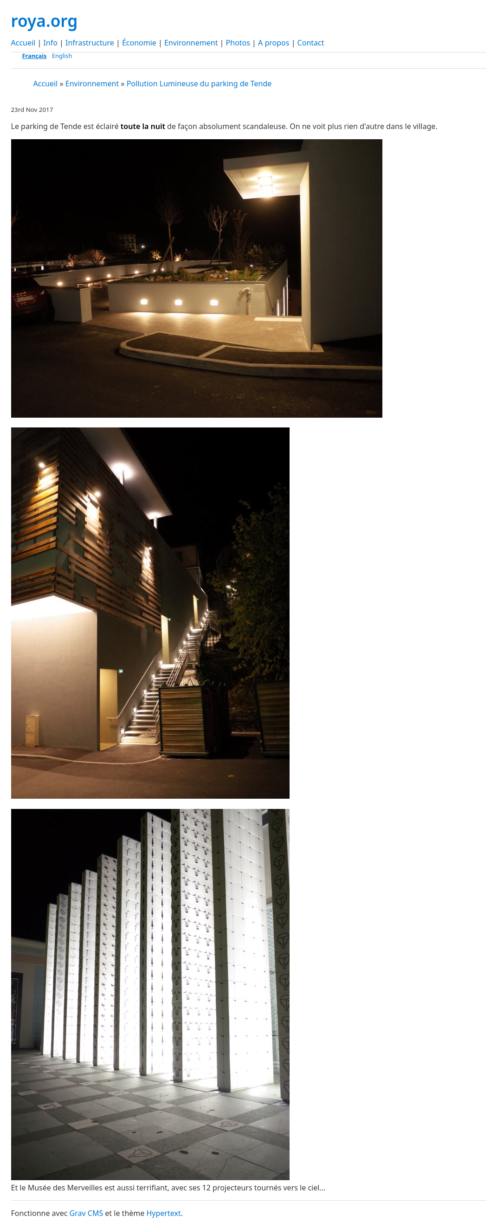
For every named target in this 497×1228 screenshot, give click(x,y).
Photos (238, 43)
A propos (273, 43)
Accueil (23, 43)
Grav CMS (86, 1213)
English (62, 56)
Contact (310, 43)
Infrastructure (89, 43)
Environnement (191, 43)
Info (50, 43)
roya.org (44, 20)
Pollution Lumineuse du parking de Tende (199, 83)
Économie (139, 43)
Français (34, 56)
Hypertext (163, 1213)
